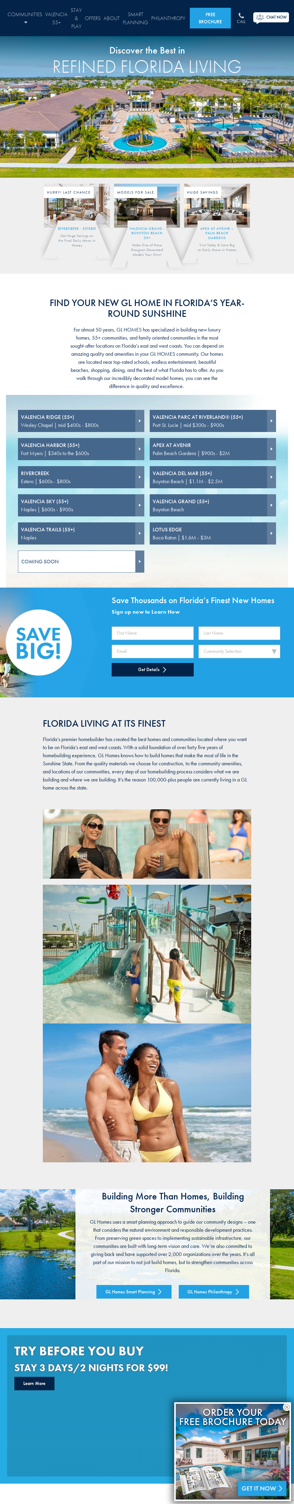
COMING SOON (40, 561)
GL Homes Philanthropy (213, 1292)
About (112, 18)
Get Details (152, 669)
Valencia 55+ (56, 18)
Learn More (34, 1383)
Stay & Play (76, 18)
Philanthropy (168, 18)
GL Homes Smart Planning (134, 1292)
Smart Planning (135, 18)
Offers (93, 18)
